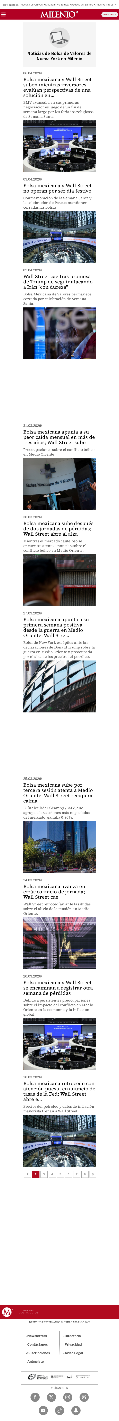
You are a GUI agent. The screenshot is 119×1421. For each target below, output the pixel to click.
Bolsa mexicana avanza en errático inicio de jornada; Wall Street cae (54, 891)
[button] (3, 16)
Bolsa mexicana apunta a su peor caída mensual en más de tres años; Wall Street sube (59, 437)
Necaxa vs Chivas (32, 4)
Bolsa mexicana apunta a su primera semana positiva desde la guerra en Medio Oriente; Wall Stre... (56, 627)
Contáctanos (37, 1344)
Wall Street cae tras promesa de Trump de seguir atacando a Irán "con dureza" (58, 281)
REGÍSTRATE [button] (109, 14)
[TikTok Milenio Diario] (59, 1410)
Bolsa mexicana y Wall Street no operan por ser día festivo (57, 188)
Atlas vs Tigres (105, 4)
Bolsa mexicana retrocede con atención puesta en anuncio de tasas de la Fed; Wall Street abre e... (59, 1091)
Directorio (73, 1336)
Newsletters (37, 1336)
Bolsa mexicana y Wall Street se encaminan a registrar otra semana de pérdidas (58, 987)
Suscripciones (38, 1353)
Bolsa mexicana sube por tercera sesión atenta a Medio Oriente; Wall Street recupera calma (58, 792)
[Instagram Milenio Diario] (67, 1397)
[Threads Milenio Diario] (84, 1397)
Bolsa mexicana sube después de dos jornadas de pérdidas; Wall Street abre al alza (58, 528)
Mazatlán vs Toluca (57, 4)
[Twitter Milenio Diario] (51, 1397)
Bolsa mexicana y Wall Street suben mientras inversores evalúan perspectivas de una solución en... (57, 87)
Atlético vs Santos (82, 4)
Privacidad (73, 1344)
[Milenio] (59, 14)
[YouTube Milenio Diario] (43, 1410)
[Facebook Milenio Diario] (35, 1397)
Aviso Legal (74, 1353)
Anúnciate (35, 1362)
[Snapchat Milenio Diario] (76, 1410)
